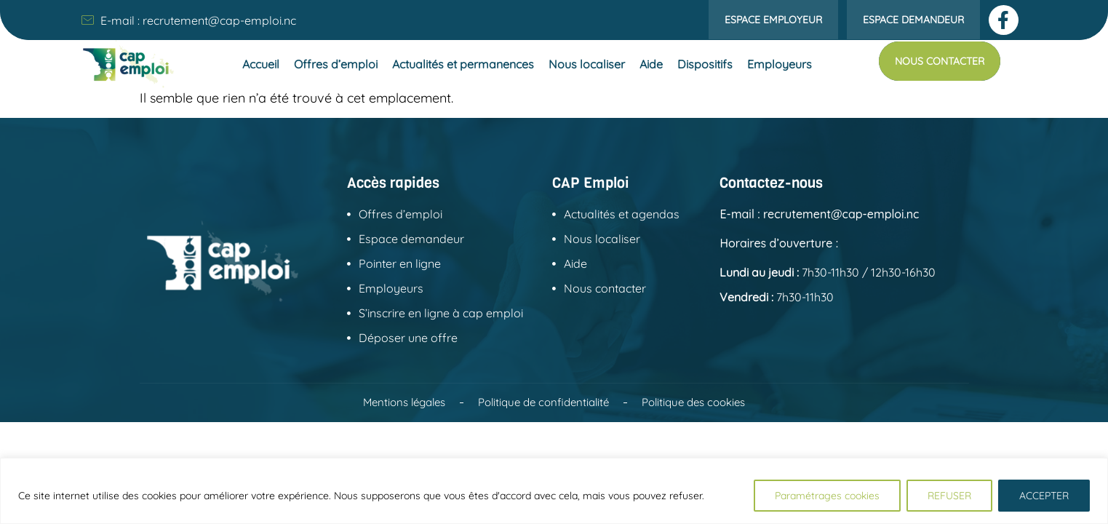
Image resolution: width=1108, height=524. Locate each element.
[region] (554, 491)
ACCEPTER (1044, 495)
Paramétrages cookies (827, 495)
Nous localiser (587, 64)
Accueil (260, 64)
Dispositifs (705, 64)
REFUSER (949, 495)
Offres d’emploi (336, 64)
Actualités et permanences (463, 64)
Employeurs (779, 64)
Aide (651, 64)
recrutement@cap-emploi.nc (219, 20)
